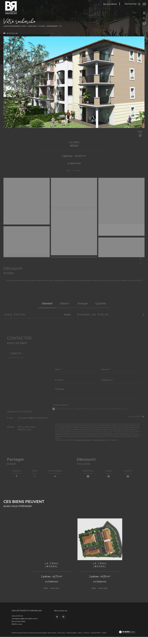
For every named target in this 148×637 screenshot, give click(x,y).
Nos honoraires (52, 633)
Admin (80, 633)
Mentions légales (72, 633)
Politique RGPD (95, 633)
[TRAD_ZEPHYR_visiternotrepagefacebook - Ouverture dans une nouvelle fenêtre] (56, 617)
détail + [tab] (65, 303)
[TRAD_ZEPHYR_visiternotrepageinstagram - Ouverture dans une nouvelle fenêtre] (62, 617)
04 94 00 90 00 (25, 412)
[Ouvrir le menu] (144, 4)
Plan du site (61, 633)
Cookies (104, 633)
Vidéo (140, 132)
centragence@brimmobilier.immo (24, 619)
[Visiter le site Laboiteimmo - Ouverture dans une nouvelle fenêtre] (126, 633)
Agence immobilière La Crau (14, 26)
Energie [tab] (83, 303)
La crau (42, 26)
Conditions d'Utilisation (99, 440)
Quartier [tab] (100, 303)
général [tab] (47, 303)
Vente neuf (32, 26)
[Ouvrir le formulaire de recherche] (131, 4)
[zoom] (26, 179)
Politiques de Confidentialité (82, 440)
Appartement (52, 26)
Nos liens (87, 633)
